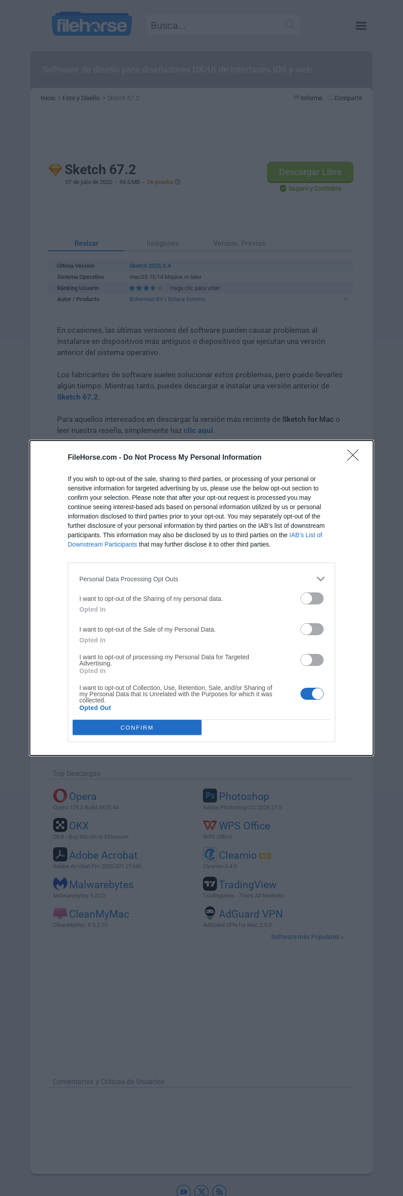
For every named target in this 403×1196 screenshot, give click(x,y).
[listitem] (201, 579)
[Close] (355, 457)
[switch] (312, 598)
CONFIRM (137, 727)
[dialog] (201, 598)
